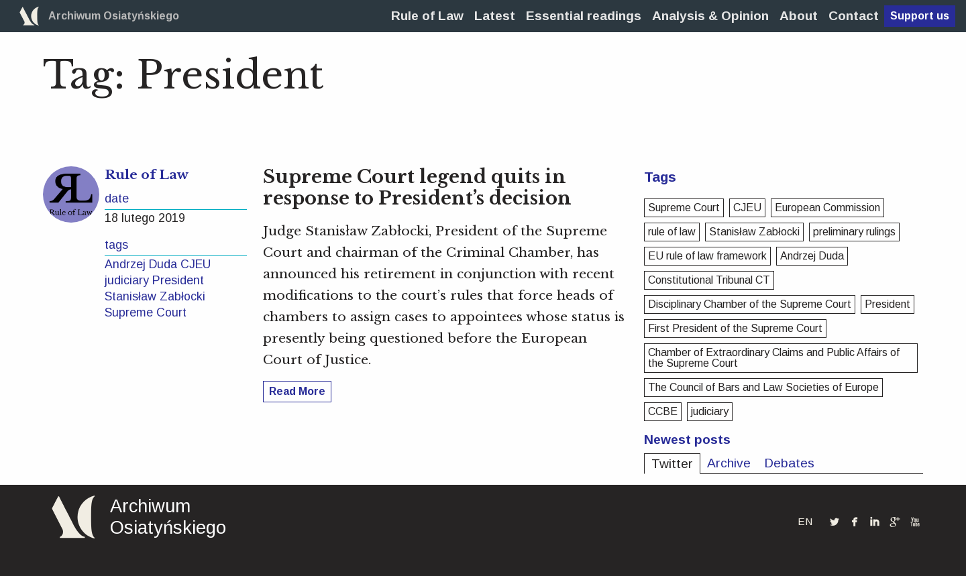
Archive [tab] (729, 463)
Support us (919, 15)
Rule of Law (427, 16)
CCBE (663, 411)
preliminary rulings (854, 231)
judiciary (127, 280)
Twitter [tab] (672, 463)
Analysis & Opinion (710, 16)
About (799, 16)
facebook (855, 521)
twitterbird (834, 521)
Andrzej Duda (141, 264)
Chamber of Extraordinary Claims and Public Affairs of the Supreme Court (774, 358)
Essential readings (583, 16)
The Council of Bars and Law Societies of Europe (763, 387)
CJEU (195, 264)
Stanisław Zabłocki (155, 296)
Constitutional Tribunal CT (709, 280)
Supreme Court (145, 312)
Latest (494, 16)
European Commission (827, 207)
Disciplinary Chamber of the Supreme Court (749, 304)
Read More (297, 391)
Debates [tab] (789, 463)
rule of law (672, 231)
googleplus (895, 521)
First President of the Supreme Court (735, 328)
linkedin (875, 521)
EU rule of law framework (707, 256)
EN (805, 521)
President (178, 280)
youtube (915, 521)
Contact (853, 16)
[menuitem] (427, 15)
